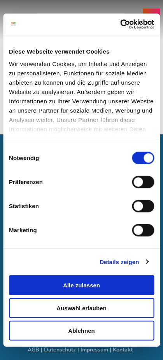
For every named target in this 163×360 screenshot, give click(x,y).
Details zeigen (119, 261)
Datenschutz (60, 349)
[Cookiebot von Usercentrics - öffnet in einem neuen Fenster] (120, 24)
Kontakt (123, 349)
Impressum (94, 349)
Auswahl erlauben (81, 307)
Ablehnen (81, 330)
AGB (33, 349)
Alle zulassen (81, 285)
